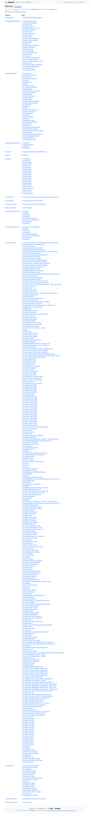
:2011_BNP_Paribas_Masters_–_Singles (34, 656)
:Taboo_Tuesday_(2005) (30, 421)
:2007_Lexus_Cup (28, 692)
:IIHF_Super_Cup (28, 296)
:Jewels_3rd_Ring (28, 734)
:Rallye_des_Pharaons (29, 312)
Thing (15, 9)
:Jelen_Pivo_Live (28, 717)
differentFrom (11, 798)
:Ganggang (27, 793)
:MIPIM (26, 451)
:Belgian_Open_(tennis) (30, 651)
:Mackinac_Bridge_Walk (30, 614)
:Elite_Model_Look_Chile (30, 310)
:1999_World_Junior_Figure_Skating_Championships (38, 682)
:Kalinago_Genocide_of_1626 (31, 268)
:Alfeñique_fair (27, 567)
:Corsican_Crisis (28, 543)
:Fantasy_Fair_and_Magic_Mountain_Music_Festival (37, 625)
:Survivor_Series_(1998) (30, 402)
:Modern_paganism (29, 784)
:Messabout (27, 755)
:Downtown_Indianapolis (30, 790)
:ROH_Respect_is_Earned (30, 333)
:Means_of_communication (31, 227)
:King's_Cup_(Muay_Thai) (30, 300)
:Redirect (26, 146)
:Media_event (27, 24)
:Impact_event (27, 37)
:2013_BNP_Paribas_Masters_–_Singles (34, 328)
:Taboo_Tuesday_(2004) (30, 420)
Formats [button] (30, 2)
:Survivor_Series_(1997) (30, 401)
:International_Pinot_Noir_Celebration (34, 249)
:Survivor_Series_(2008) (30, 418)
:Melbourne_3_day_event (30, 751)
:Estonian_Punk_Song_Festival (32, 279)
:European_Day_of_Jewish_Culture (33, 298)
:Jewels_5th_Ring (28, 738)
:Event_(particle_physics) (30, 59)
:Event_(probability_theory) (31, 45)
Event (18, 6)
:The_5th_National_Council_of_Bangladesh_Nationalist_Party (40, 293)
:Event (26, 159)
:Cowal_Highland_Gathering (31, 552)
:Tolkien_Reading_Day (29, 319)
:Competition (27, 73)
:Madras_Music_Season (30, 317)
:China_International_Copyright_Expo (34, 713)
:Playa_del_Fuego (28, 597)
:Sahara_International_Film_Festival (33, 461)
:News (25, 84)
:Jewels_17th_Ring (28, 727)
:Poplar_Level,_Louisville (30, 795)
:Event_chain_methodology (31, 38)
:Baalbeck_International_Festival (32, 307)
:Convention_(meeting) (30, 87)
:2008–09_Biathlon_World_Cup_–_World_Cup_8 (36, 343)
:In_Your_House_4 (28, 381)
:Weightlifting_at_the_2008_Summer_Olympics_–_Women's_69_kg (41, 503)
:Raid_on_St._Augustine (30, 538)
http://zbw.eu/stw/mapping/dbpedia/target (34, 151)
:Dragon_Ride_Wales (29, 347)
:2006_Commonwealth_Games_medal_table (35, 487)
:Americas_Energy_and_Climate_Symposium (35, 255)
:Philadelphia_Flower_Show (31, 579)
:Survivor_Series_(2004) (30, 411)
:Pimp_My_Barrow (28, 592)
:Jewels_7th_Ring (28, 741)
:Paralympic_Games (29, 395)
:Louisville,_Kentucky (29, 772)
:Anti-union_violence (29, 783)
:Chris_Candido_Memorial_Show (32, 527)
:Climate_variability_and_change (32, 778)
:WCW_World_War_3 (29, 638)
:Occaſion (26, 223)
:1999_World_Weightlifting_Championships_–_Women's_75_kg (40, 689)
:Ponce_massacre (28, 460)
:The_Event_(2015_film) (30, 52)
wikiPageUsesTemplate (12, 143)
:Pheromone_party (29, 578)
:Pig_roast (26, 586)
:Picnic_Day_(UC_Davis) (30, 585)
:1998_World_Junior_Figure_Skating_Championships (38, 678)
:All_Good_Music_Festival (30, 574)
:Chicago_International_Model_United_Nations (36, 711)
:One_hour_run (28, 649)
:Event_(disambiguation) (30, 218)
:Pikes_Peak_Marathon (30, 590)
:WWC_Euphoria (28, 762)
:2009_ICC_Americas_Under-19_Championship (36, 698)
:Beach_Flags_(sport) (29, 513)
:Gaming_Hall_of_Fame (30, 334)
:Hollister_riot (27, 434)
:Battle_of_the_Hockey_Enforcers (32, 706)
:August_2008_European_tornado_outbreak (35, 314)
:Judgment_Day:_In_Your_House (32, 383)
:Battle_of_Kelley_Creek (30, 512)
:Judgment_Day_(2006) (30, 392)
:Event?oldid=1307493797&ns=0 (34, 204)
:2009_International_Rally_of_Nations (34, 699)
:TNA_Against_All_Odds (30, 637)
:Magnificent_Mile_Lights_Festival (33, 618)
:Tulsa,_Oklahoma (28, 774)
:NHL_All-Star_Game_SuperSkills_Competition (36, 282)
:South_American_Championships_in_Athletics (36, 301)
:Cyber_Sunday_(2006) (29, 373)
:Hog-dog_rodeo (28, 338)
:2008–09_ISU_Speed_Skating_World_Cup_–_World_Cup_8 (39, 644)
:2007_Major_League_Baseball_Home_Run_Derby (37, 694)
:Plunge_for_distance (29, 599)
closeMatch (9, 197)
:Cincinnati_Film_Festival (30, 533)
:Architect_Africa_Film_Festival (32, 322)
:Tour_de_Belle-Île (28, 315)
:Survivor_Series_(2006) (30, 414)
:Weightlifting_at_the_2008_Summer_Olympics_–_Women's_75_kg (41, 479)
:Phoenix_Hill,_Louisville (30, 767)
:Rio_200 (26, 475)
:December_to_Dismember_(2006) (33, 376)
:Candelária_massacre (29, 367)
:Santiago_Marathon (29, 341)
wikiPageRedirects (12, 211)
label (7, 155)
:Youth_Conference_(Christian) (32, 253)
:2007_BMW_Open (28, 480)
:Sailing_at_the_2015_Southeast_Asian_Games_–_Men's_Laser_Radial (42, 284)
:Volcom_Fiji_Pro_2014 (29, 286)
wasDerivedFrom (11, 204)
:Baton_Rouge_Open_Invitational (32, 508)
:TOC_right (26, 148)
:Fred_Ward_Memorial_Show (31, 562)
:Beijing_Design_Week (29, 517)
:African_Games (28, 458)
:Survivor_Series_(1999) (30, 404)
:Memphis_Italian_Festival (30, 753)
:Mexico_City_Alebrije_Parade (31, 758)
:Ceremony (26, 115)
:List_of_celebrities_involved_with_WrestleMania (36, 604)
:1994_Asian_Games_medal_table (32, 677)
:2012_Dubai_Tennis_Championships (33, 454)
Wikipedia (32, 810)
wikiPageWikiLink (10, 73)
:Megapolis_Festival (29, 750)
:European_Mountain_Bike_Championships (35, 647)
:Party (25, 108)
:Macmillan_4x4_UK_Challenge (32, 616)
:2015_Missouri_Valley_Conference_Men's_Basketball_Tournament (41, 274)
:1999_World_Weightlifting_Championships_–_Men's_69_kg (39, 687)
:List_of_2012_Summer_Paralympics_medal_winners (38, 348)
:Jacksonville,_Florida (29, 771)
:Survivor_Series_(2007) (30, 416)
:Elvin (25, 329)
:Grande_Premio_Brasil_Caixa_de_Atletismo (35, 281)
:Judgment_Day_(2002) (30, 388)
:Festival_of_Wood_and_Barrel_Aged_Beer (35, 260)
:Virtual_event (27, 31)
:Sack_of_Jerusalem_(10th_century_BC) (34, 715)
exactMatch (9, 200)
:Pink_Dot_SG (27, 593)
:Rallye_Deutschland (29, 437)
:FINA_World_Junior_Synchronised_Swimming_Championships (40, 242)
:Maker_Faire (27, 619)
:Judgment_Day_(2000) (30, 385)
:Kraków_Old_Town (29, 776)
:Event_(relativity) (28, 50)
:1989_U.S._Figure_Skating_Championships (35, 670)
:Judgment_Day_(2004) (30, 390)
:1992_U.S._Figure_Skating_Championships (35, 675)
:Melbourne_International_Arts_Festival (34, 798)
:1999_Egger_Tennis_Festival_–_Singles (34, 680)
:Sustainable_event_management (33, 64)
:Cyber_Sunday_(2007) (29, 374)
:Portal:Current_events (30, 21)
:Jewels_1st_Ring (28, 731)
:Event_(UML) (27, 42)
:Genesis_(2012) (28, 449)
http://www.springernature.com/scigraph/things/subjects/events (40, 197)
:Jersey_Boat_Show (29, 718)
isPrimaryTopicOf (10, 207)
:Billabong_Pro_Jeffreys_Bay (31, 661)
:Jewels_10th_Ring (28, 720)
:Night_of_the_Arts (29, 566)
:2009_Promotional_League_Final (32, 701)
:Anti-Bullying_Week (29, 321)
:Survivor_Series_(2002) (30, 407)
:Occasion (26, 214)
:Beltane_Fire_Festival (29, 520)
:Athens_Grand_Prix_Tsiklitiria (32, 640)
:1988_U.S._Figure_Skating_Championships (35, 668)
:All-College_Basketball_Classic (32, 572)
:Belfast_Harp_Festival (29, 519)
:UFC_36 (26, 467)
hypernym (10, 242)
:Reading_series (28, 611)
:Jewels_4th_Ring (28, 736)
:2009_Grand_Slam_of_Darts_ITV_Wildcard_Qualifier (37, 696)
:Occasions (26, 216)
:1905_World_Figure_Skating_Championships (36, 632)
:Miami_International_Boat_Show (32, 760)
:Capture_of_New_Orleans (31, 371)
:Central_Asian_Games (30, 289)
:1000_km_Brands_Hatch (30, 295)
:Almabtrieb (27, 482)
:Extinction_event (28, 26)
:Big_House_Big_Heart (30, 710)
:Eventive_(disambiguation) (31, 66)
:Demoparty (27, 308)
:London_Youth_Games (30, 609)
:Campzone (27, 645)
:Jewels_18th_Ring (28, 729)
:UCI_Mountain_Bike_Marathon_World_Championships (38, 642)
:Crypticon (26, 557)
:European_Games (28, 432)
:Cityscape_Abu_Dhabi (29, 534)
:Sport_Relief (27, 498)
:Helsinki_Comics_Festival (30, 564)
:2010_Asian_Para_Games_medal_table (34, 705)
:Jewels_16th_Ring (28, 725)
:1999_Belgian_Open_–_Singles (32, 258)
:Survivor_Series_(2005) (30, 413)
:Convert (26, 143)
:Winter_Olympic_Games (30, 425)
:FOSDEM (26, 486)
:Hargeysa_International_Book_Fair (33, 267)
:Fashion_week (28, 446)
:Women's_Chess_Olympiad (31, 659)
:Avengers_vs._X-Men (29, 362)
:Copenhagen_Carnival (30, 541)
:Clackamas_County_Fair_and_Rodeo (33, 536)
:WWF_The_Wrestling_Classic (31, 272)
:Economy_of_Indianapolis (31, 765)
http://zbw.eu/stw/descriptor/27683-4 (33, 200)
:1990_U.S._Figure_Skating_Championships (35, 672)
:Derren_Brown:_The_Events (31, 28)
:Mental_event (27, 63)
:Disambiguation (28, 144)
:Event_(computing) (29, 47)
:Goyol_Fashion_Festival (30, 336)
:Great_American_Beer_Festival (32, 303)
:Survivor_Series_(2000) (30, 406)
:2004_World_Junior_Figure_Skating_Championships (38, 691)
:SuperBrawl (27, 635)
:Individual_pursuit (29, 633)
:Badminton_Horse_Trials (30, 444)
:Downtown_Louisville (29, 788)
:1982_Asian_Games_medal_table (32, 621)
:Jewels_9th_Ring (28, 744)
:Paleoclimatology (28, 786)
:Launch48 (26, 630)
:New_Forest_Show (29, 628)
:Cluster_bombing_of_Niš (30, 275)
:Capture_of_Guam (29, 369)
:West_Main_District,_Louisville (32, 791)
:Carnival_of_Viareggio (30, 428)
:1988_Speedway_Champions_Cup (33, 666)
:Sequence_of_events (29, 70)
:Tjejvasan (26, 748)
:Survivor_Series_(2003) (30, 409)
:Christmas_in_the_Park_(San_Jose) (33, 529)
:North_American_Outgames (31, 256)
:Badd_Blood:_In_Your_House (31, 366)
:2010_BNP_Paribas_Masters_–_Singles (34, 654)
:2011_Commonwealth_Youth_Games (34, 493)
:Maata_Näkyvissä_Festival (31, 612)
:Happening (27, 77)
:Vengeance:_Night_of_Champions (33, 477)
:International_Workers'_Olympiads (33, 435)
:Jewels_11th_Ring (28, 722)
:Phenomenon (27, 89)
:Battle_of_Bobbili (28, 510)
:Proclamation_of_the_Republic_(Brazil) (34, 472)
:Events (26, 211)
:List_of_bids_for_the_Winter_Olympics (34, 357)
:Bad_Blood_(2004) (29, 364)
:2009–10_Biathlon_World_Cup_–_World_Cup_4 (36, 703)
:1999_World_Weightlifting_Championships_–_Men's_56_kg (39, 685)
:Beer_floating (27, 515)
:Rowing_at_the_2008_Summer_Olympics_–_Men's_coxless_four (41, 439)
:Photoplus (26, 583)
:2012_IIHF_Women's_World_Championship (35, 427)
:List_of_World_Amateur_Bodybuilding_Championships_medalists (41, 355)
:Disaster (26, 118)
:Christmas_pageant (29, 531)
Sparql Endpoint (80, 2)
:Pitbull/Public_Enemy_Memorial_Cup (34, 595)
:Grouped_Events (28, 68)
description (9, 17)
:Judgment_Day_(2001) (30, 387)
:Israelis (26, 781)
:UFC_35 (26, 465)
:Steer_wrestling (28, 559)
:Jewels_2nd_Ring (28, 732)
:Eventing (26, 44)
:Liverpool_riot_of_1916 (30, 607)
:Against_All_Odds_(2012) (30, 442)
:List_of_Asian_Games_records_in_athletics (35, 352)
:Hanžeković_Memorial (30, 470)
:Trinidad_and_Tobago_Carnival (32, 506)
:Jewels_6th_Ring (28, 739)
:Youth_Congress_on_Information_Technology (36, 600)
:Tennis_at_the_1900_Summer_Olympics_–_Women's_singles (40, 501)
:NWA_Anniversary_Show (30, 505)
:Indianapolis (27, 769)
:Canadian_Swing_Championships (33, 248)
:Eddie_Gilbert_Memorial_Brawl (32, 324)
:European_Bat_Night (29, 291)
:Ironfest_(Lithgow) (29, 602)
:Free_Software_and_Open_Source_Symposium (36, 263)
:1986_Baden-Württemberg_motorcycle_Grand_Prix (37, 440)
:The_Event (26, 56)
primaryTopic (10, 802)
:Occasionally (27, 221)
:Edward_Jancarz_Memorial (31, 326)
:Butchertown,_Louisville (30, 779)
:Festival (26, 80)
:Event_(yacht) (27, 54)
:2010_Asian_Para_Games (30, 468)
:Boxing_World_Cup (29, 658)
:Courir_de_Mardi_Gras (30, 545)
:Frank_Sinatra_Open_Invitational (32, 560)
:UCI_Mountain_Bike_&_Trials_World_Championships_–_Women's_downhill (44, 652)
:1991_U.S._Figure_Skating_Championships (35, 673)
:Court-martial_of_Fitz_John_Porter (33, 546)
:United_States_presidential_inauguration (35, 453)
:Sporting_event (28, 49)
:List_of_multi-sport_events (31, 605)
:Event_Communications (30, 40)
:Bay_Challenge (28, 708)
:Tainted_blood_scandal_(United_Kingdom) (35, 262)
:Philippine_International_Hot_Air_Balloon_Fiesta (37, 581)
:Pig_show (26, 588)
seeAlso (9, 765)
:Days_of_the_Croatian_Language (33, 277)
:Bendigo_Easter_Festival (30, 522)
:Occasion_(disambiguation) (31, 220)
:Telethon (26, 500)
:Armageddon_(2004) (29, 359)
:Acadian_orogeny (28, 456)
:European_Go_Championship (32, 484)
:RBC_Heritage (27, 473)
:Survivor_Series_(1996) (30, 399)
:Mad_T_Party (27, 626)
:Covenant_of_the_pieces (30, 550)
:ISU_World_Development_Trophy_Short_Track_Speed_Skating (40, 251)
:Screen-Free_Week (29, 663)
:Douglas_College (28, 120)
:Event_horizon (28, 35)
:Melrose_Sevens (28, 665)
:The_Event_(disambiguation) (31, 57)
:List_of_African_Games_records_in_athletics (35, 350)
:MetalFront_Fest (28, 757)
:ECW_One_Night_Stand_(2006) (32, 378)
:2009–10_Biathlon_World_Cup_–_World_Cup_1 (36, 345)
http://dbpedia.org (34, 9)
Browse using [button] (20, 2)
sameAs (8, 159)
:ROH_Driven (27, 331)
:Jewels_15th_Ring (28, 724)
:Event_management (29, 30)
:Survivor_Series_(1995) (30, 397)
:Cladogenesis (27, 430)
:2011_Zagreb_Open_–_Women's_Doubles (35, 265)
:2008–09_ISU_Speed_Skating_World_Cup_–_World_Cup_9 (39, 305)
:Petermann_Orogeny (29, 576)
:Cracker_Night (28, 553)
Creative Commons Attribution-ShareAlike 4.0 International (61, 810)
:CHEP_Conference (29, 246)
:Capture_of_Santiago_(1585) (31, 526)
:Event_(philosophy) (29, 33)
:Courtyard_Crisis (28, 548)
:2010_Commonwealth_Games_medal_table (35, 491)
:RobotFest (26, 746)
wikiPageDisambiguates (12, 21)
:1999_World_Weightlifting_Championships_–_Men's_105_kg (40, 684)
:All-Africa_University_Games (31, 571)
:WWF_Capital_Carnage (30, 423)
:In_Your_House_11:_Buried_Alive (32, 380)
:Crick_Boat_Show (28, 555)
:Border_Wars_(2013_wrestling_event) (34, 244)
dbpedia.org (53, 9)
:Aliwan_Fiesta (27, 569)
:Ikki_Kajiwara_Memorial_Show (32, 340)
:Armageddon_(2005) (29, 361)
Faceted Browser (68, 2)
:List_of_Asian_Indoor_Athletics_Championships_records (39, 354)
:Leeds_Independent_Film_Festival (33, 270)
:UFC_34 (26, 463)
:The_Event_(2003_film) (30, 23)
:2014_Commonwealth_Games (32, 494)
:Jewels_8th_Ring (28, 743)
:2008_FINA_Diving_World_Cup (32, 489)
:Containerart (27, 539)
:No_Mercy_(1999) (28, 394)
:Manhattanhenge (28, 496)
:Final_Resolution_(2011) (30, 447)
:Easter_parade (28, 623)
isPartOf (8, 151)
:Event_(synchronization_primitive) (33, 61)
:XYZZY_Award (27, 288)
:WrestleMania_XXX (29, 524)
